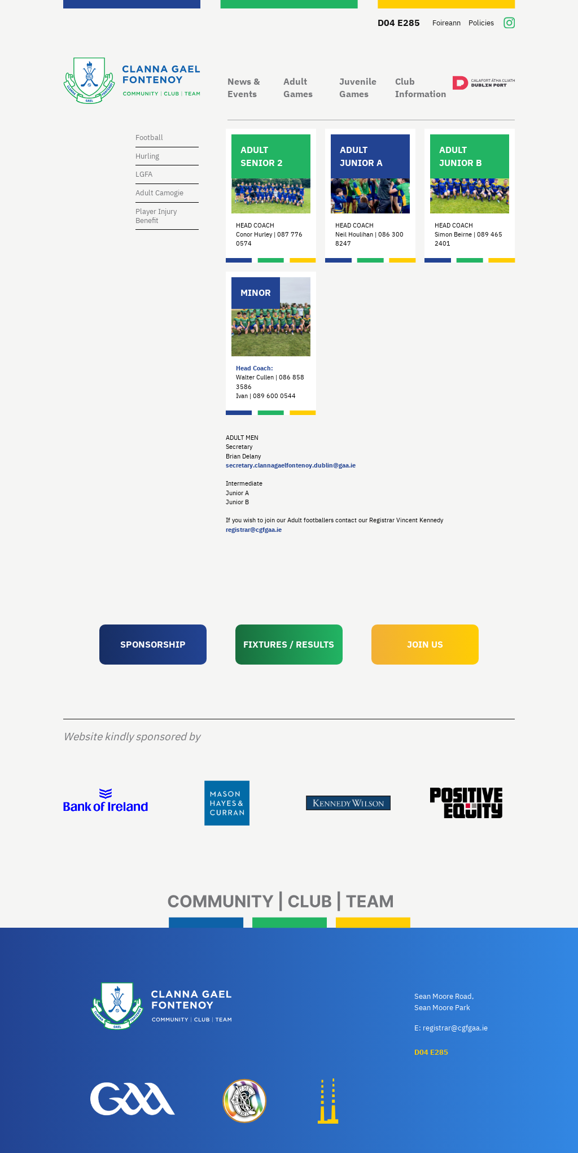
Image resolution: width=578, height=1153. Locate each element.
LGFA (143, 174)
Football (149, 137)
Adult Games (298, 88)
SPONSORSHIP (153, 644)
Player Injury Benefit (156, 216)
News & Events (243, 88)
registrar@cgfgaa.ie (254, 530)
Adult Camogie (159, 193)
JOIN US (425, 644)
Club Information (420, 88)
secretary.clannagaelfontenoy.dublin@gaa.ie (291, 465)
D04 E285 (399, 22)
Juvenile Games (357, 88)
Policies (481, 23)
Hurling (147, 156)
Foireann (446, 23)
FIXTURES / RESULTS (288, 644)
